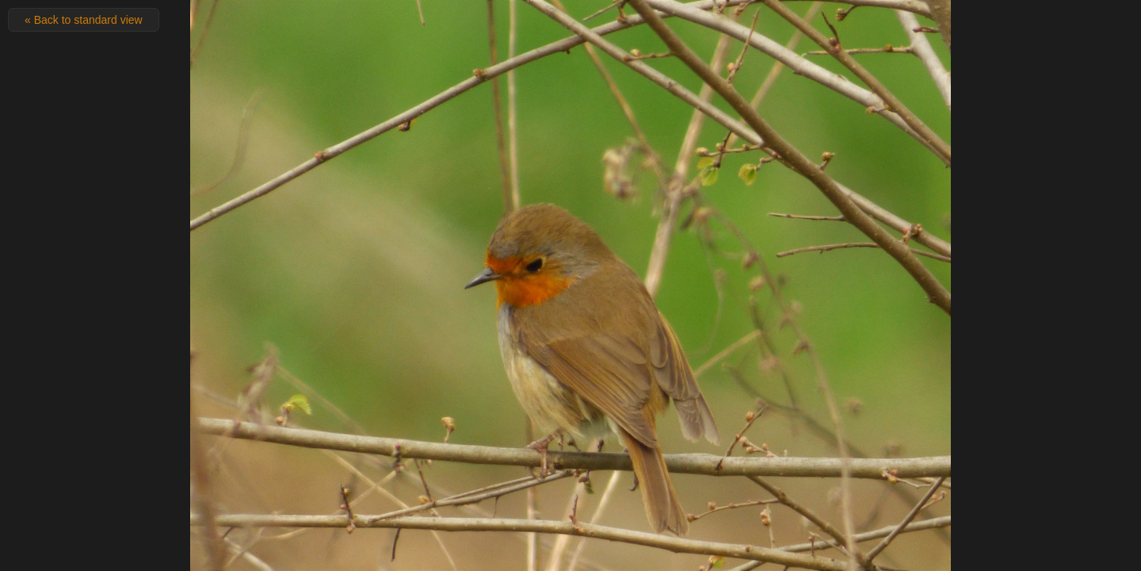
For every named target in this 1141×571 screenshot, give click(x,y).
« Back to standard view (84, 19)
